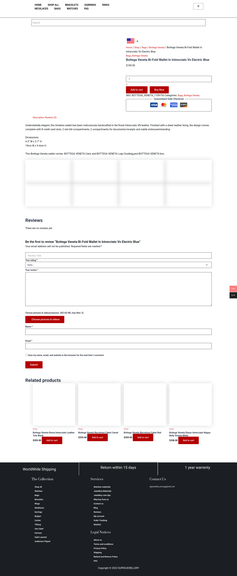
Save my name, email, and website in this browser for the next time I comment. (66, 355)
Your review (31, 270)
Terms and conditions (103, 544)
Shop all (53, 4)
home (38, 4)
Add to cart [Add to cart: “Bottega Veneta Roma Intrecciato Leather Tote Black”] (52, 441)
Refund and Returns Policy (106, 557)
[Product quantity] (169, 79)
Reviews (97, 512)
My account (99, 516)
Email (28, 341)
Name (29, 326)
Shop (138, 47)
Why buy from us (101, 499)
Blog (96, 508)
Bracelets (71, 4)
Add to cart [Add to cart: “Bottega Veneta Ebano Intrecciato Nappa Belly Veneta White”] (189, 441)
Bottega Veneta (159, 47)
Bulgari (38, 516)
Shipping (98, 552)
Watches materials (102, 487)
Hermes (38, 533)
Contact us (98, 503)
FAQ (86, 8)
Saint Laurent (41, 537)
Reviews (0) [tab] (52, 117)
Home (129, 47)
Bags (57, 8)
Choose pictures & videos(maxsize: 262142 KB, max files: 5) (54, 313)
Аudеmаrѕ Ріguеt (42, 541)
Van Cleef (39, 529)
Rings (105, 4)
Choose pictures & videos (46, 319)
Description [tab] (39, 117)
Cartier (38, 520)
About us (98, 540)
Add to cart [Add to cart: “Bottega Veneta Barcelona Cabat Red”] (143, 437)
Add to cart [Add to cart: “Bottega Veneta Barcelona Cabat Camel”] (98, 441)
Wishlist (97, 524)
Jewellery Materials (102, 491)
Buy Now (159, 89)
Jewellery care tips (102, 495)
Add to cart (137, 89)
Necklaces (41, 8)
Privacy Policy (100, 548)
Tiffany (38, 524)
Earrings (90, 4)
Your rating (31, 260)
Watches (72, 8)
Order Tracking (100, 520)
